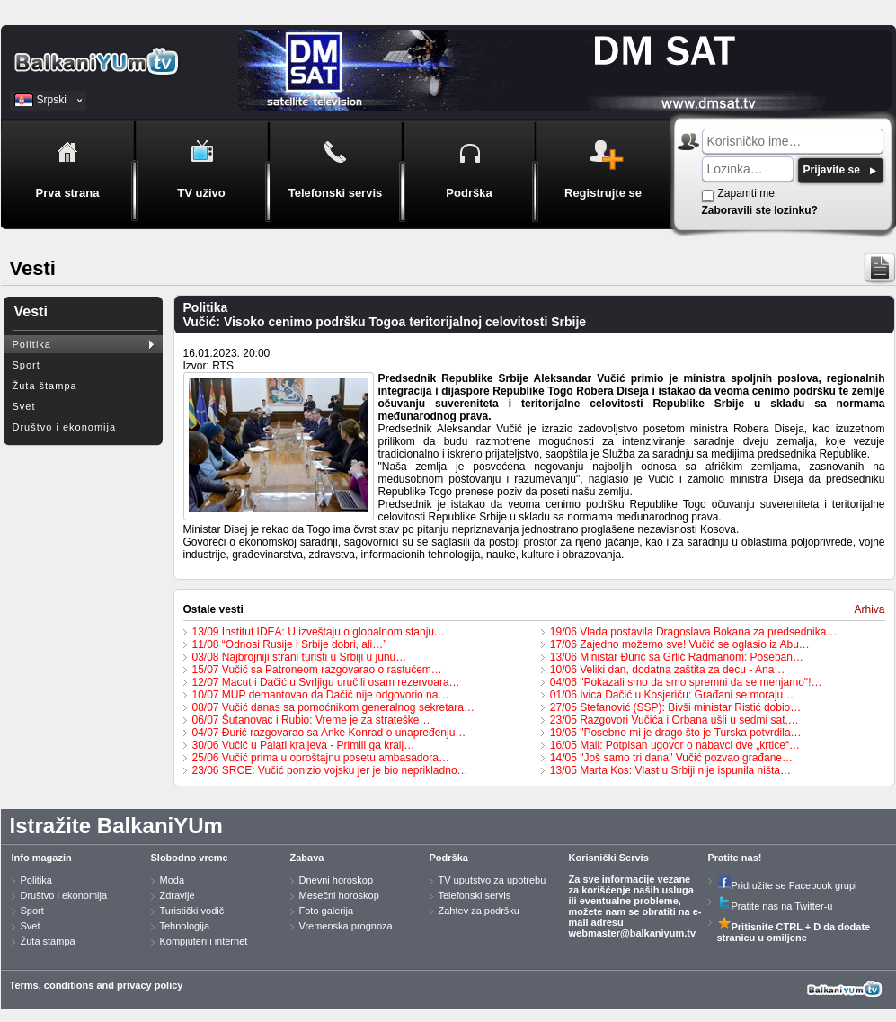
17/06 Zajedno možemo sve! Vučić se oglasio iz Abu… (680, 644)
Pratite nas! (735, 857)
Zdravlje (177, 895)
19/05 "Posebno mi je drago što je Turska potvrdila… (676, 732)
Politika (32, 344)
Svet (24, 406)
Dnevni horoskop (336, 880)
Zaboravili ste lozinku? (760, 210)
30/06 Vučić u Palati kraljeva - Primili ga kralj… (303, 745)
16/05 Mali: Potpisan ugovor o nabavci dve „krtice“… (675, 745)
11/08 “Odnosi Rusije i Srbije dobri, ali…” (289, 644)
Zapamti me (746, 193)
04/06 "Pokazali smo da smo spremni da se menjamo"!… (686, 682)
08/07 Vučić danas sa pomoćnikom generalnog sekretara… (333, 707)
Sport (26, 365)
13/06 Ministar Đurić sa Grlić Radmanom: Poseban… (676, 657)
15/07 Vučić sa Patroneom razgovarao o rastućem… (317, 669)
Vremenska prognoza (346, 925)
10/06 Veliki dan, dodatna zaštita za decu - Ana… (667, 669)
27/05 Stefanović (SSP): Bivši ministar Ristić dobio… (675, 707)
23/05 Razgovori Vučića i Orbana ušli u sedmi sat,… (674, 720)
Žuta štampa (45, 385)
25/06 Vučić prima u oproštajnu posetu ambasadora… (320, 757)
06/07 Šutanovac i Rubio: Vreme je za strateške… (311, 720)
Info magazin (42, 857)
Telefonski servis (475, 895)
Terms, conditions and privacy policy (96, 985)
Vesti (31, 311)
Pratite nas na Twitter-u (775, 906)
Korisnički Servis (609, 857)
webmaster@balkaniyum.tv (632, 933)
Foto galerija (326, 910)
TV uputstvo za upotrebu (492, 880)
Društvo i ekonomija (65, 427)
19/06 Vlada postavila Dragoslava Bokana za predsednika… (694, 632)
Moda (172, 880)
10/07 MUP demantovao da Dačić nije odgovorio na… (320, 695)
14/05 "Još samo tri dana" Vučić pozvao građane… (671, 757)
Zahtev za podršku (479, 910)
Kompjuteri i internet (204, 941)
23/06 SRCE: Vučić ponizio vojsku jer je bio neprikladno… (330, 770)
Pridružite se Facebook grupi (787, 885)
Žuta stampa (48, 941)
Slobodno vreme (189, 857)
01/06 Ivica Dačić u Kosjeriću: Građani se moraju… (672, 695)
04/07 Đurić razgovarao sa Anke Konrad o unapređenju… (329, 732)
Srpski (52, 99)
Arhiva (869, 609)
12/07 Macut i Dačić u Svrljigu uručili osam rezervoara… (326, 682)
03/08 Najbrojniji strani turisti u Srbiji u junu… (299, 657)
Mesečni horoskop (339, 895)
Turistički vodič (192, 910)
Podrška (449, 857)
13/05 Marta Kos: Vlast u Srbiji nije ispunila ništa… (670, 770)
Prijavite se (831, 170)
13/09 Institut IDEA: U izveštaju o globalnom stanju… (318, 632)
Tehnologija (185, 925)
